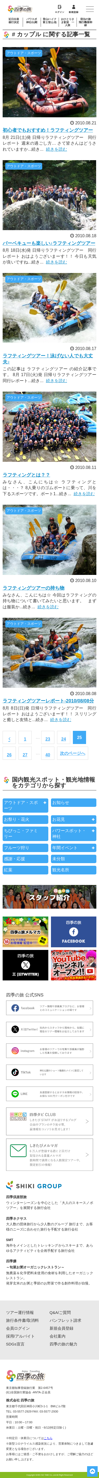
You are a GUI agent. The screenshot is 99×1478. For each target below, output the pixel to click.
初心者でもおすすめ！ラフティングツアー (48, 130)
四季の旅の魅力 (63, 1344)
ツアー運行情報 (20, 1312)
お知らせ (60, 802)
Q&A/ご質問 (60, 1312)
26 (9, 755)
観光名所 (60, 870)
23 (47, 739)
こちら (48, 1438)
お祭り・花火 (16, 819)
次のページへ (72, 753)
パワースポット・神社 (69, 833)
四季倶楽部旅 (16, 1197)
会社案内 (57, 1336)
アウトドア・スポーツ (21, 805)
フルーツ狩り (16, 848)
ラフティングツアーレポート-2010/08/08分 (48, 700)
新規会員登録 (61, 1328)
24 (63, 739)
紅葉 (8, 870)
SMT (9, 1240)
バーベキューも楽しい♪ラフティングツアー (49, 243)
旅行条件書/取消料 (22, 1320)
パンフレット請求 (65, 1320)
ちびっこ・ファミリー (21, 833)
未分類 (58, 859)
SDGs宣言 (15, 1344)
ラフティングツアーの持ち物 (33, 588)
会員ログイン (18, 1328)
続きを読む (56, 149)
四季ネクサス (16, 1219)
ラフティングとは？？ (26, 475)
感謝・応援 (14, 859)
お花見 (58, 819)
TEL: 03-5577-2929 (19, 1411)
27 (25, 755)
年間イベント (65, 848)
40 (47, 755)
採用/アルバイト (20, 1336)
